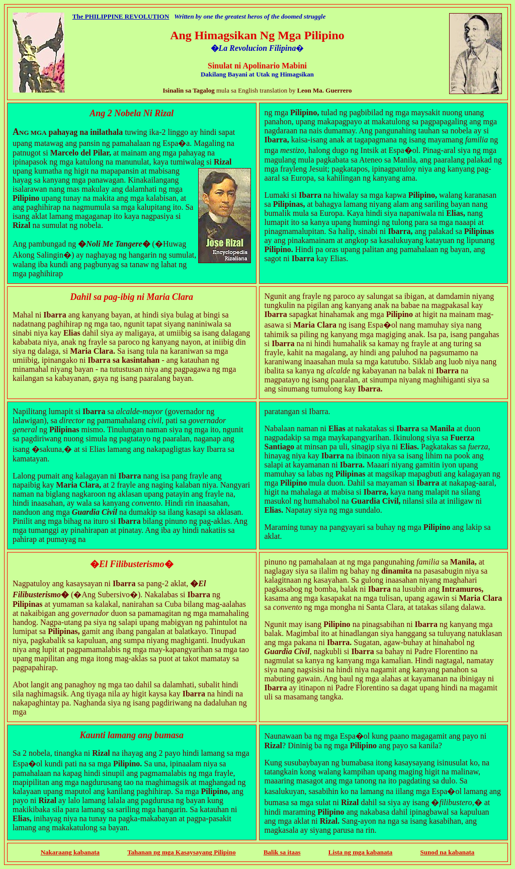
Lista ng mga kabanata (360, 852)
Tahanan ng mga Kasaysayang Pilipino (181, 852)
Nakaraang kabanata (70, 852)
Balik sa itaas (282, 852)
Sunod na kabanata (447, 852)
